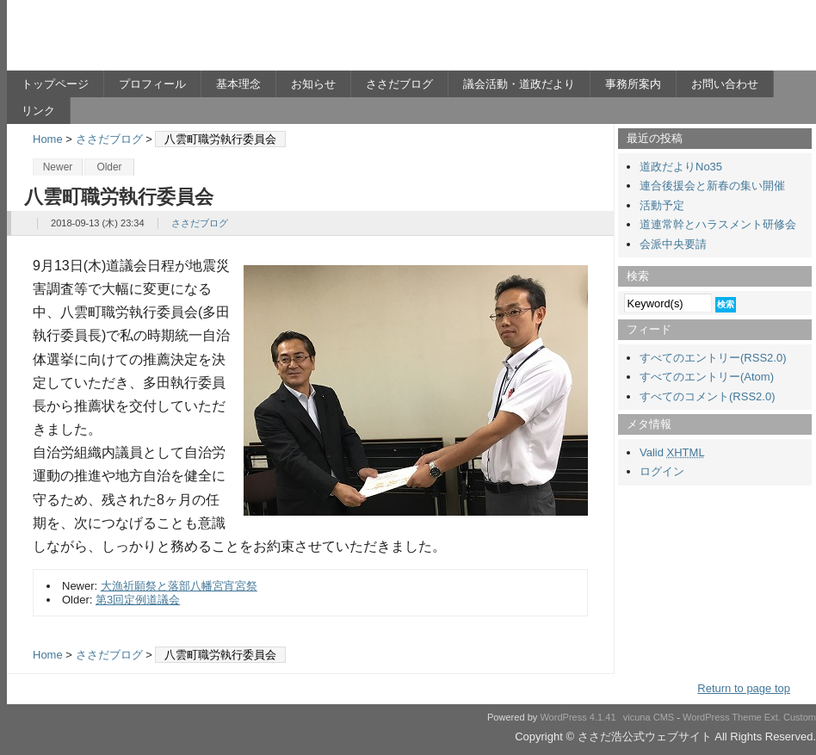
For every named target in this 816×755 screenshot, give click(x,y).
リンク (38, 110)
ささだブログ (399, 83)
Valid (672, 452)
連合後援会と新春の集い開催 (712, 185)
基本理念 (238, 83)
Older (108, 167)
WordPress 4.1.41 (577, 717)
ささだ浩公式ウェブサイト (174, 39)
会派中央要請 (673, 244)
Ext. (772, 717)
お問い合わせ (724, 83)
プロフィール (152, 83)
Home (48, 139)
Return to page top (743, 688)
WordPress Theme (722, 717)
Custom (799, 717)
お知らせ (313, 83)
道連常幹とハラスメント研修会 (718, 224)
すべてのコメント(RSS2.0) (707, 396)
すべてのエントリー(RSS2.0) (713, 357)
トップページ (55, 83)
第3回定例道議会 (138, 599)
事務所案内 (633, 83)
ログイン (662, 471)
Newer (58, 167)
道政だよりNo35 (681, 166)
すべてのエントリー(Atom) (707, 376)
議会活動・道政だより (519, 83)
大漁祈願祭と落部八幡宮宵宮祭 (179, 585)
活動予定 (662, 205)
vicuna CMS (649, 717)
